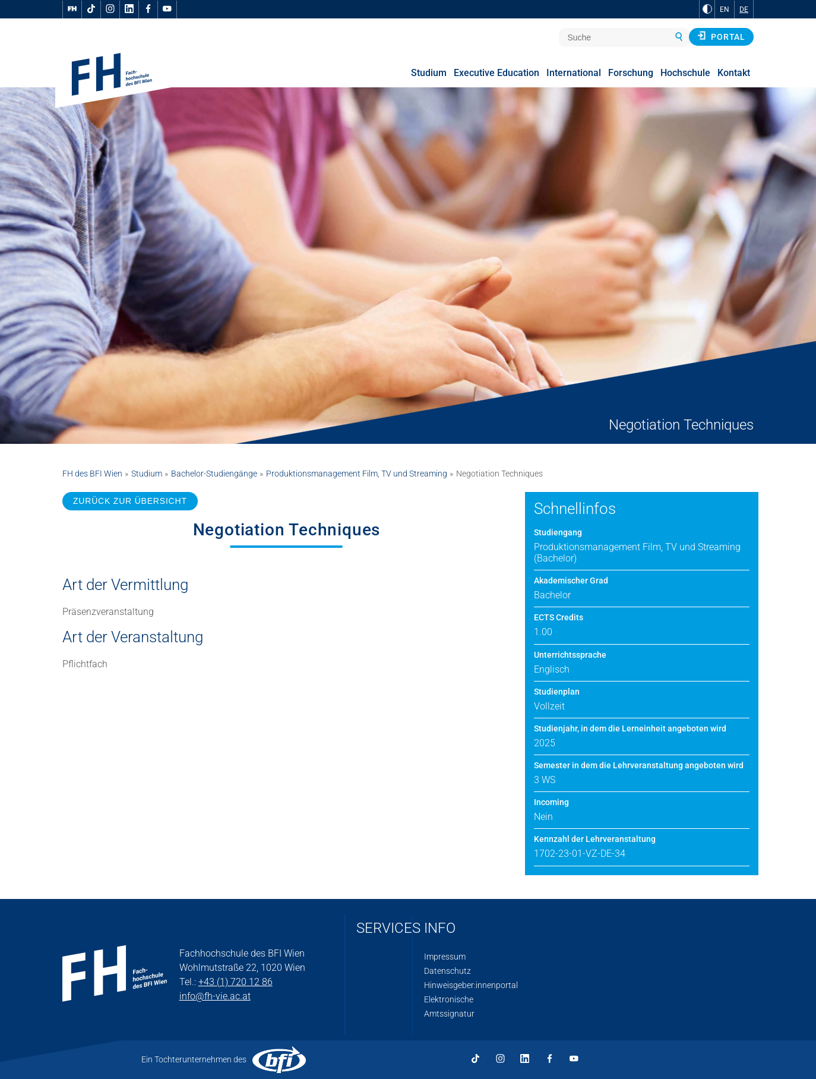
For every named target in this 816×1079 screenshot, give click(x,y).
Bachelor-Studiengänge (214, 473)
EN (724, 9)
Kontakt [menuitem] (733, 72)
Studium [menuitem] (429, 72)
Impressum (445, 956)
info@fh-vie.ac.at (215, 996)
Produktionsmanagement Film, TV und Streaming (356, 473)
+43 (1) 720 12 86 (235, 981)
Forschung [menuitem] (630, 72)
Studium (146, 473)
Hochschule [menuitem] (685, 72)
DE (743, 9)
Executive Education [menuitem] (496, 72)
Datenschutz (447, 971)
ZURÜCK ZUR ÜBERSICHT (130, 501)
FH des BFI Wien (92, 473)
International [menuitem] (573, 72)
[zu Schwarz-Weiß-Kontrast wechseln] (707, 9)
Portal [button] (721, 36)
